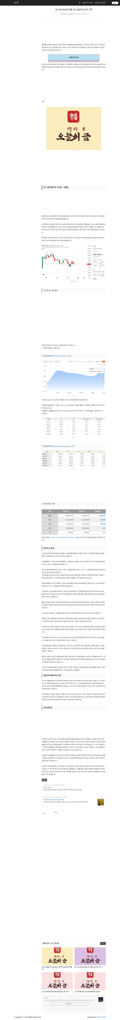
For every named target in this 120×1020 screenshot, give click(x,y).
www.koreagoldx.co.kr (62, 356)
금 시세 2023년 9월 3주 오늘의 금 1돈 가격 (88, 967)
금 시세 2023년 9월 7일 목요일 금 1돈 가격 (55, 992)
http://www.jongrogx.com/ (63, 446)
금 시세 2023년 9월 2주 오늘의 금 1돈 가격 (73, 9)
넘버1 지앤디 (48, 787)
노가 (46, 998)
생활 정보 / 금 (74, 14)
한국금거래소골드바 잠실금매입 (54, 800)
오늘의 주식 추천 (87, 3)
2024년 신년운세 (100, 3)
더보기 (44, 780)
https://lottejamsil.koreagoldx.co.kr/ (54, 797)
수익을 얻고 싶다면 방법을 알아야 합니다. (63, 537)
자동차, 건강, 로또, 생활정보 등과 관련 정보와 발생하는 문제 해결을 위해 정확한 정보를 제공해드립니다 (69, 1000)
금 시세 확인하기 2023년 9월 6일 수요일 (87, 992)
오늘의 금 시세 (73, 57)
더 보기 (103, 943)
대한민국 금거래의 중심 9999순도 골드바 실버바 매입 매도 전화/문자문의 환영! (66, 802)
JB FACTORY (101, 1017)
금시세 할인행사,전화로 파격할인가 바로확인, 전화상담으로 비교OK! (63, 790)
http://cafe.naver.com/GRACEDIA (53, 785)
